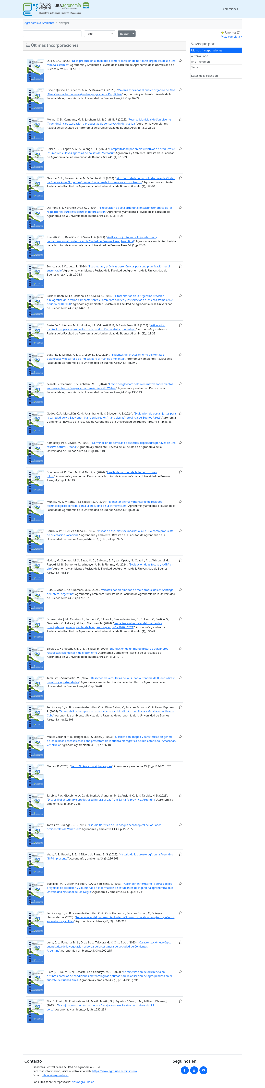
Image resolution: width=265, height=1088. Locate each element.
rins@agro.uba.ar (83, 1082)
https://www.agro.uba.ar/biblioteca (114, 1071)
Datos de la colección (204, 76)
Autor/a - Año (199, 56)
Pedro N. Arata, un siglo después (91, 766)
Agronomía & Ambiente (39, 23)
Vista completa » (231, 36)
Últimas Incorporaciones (206, 50)
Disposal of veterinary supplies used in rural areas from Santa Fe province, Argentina (101, 799)
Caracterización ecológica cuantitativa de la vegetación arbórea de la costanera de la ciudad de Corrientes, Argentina (109, 946)
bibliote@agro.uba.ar (55, 1075)
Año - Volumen (200, 61)
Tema (194, 67)
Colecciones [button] (231, 9)
